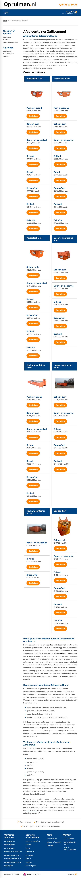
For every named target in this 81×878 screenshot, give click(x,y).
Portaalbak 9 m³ (34, 238)
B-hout (57, 302)
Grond (29, 172)
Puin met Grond (34, 397)
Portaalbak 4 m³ (34, 78)
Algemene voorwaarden (8, 52)
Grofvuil (30, 204)
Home (5, 21)
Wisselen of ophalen (54, 842)
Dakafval (30, 220)
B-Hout (30, 156)
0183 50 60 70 (69, 4)
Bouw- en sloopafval (36, 140)
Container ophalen (10, 42)
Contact (6, 56)
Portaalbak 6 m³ (62, 78)
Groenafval (31, 188)
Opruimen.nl (31, 810)
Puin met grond (34, 108)
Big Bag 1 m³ (60, 511)
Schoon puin (32, 124)
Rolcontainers (52, 839)
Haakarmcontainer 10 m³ (12, 855)
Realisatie (72, 874)
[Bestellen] (33, 116)
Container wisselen (7, 38)
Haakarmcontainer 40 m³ (13, 862)
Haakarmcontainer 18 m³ (12, 859)
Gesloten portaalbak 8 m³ (13, 852)
